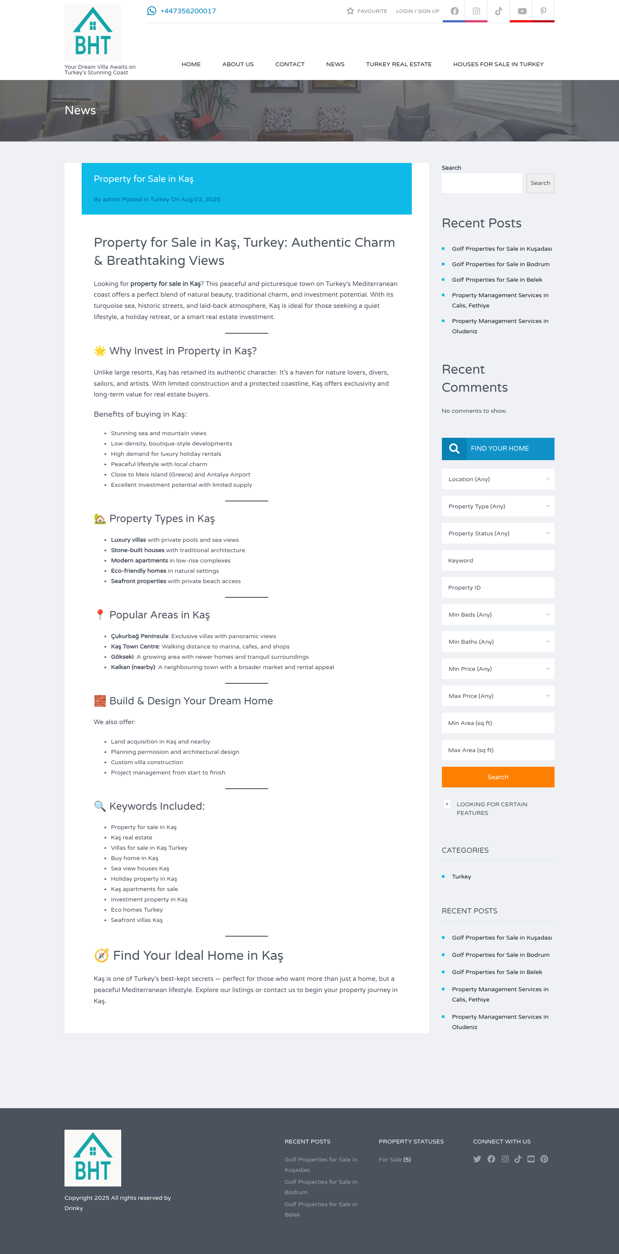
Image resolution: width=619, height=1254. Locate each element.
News (335, 64)
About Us (238, 64)
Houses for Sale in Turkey (498, 64)
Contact (289, 64)
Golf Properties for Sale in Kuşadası (502, 248)
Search (452, 168)
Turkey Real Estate (399, 64)
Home (191, 64)
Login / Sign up (417, 11)
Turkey (159, 199)
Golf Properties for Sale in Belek (497, 279)
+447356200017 (188, 11)
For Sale (390, 1159)
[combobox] (498, 479)
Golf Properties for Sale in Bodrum (501, 264)
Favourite (366, 10)
